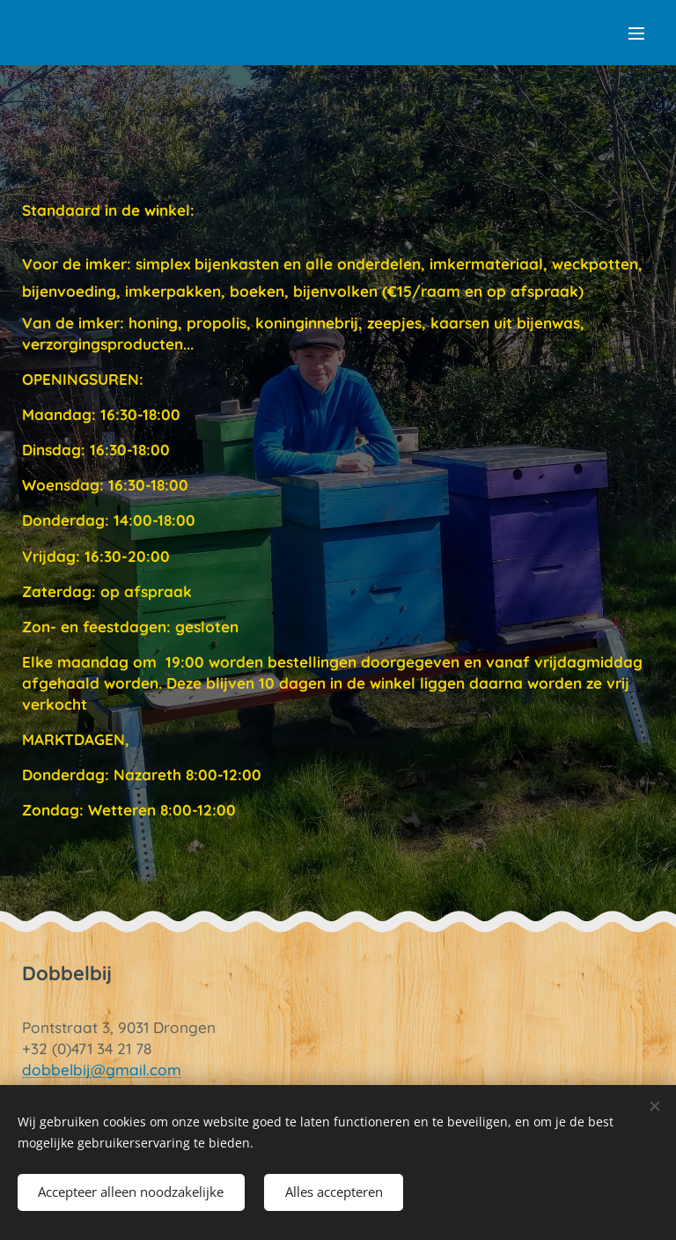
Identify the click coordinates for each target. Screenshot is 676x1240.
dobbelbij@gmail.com (101, 1069)
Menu (636, 33)
